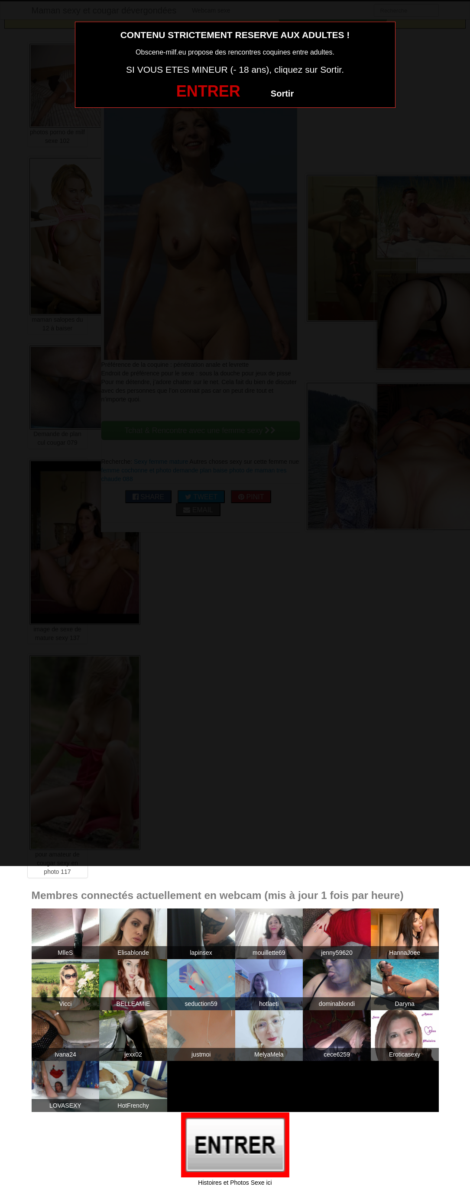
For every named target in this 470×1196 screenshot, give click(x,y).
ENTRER (208, 91)
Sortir (282, 93)
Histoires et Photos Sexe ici (235, 1182)
